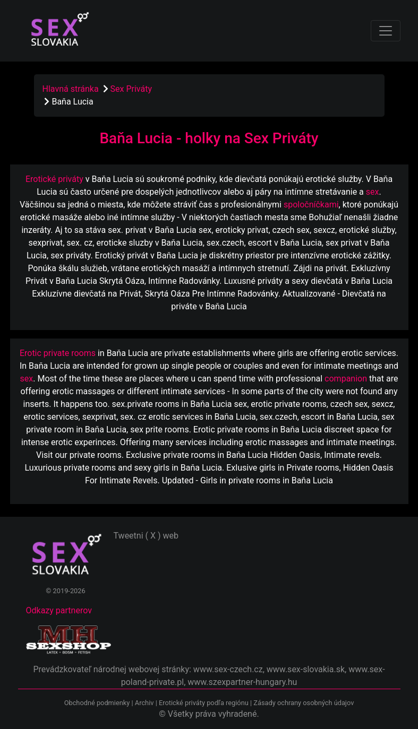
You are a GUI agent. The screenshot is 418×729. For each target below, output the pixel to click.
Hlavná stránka (70, 89)
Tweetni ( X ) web (146, 536)
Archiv (144, 703)
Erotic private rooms (58, 353)
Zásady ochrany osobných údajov (303, 703)
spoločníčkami (311, 204)
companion (346, 379)
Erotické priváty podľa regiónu (204, 703)
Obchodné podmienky (98, 703)
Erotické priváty (54, 179)
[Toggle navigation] (385, 30)
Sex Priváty (131, 89)
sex (372, 192)
